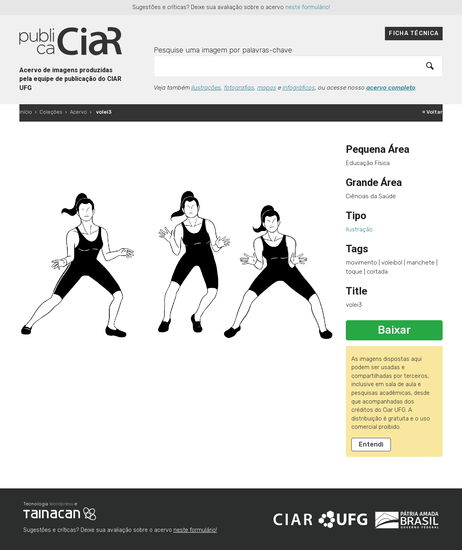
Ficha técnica (414, 33)
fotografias (239, 87)
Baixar (394, 330)
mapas (266, 87)
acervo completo (390, 87)
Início (25, 112)
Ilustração (359, 229)
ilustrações (206, 87)
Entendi (371, 444)
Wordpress (61, 504)
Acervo (78, 112)
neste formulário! (307, 7)
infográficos (299, 87)
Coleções (51, 112)
